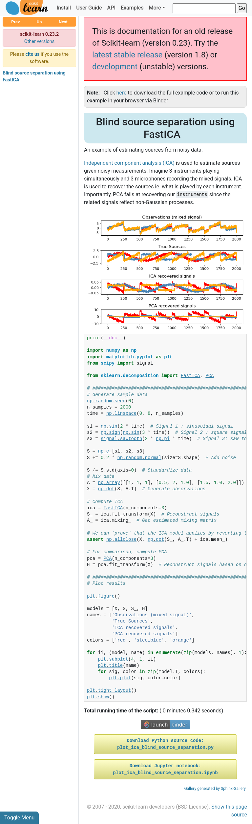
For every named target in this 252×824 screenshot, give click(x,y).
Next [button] (63, 21)
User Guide (89, 8)
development (114, 66)
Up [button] (39, 21)
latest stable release (127, 54)
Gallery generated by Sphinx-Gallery (215, 788)
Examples (132, 8)
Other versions (39, 41)
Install (63, 8)
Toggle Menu (19, 817)
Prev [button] (15, 21)
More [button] (155, 8)
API (111, 8)
